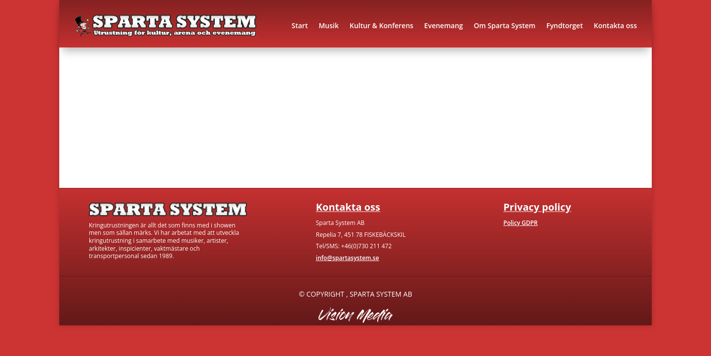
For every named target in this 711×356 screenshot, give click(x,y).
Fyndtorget (564, 25)
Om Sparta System (505, 25)
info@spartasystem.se (347, 258)
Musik (328, 25)
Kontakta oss (615, 25)
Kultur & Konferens (381, 25)
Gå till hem (154, 145)
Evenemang (443, 25)
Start (299, 25)
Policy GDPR (521, 223)
